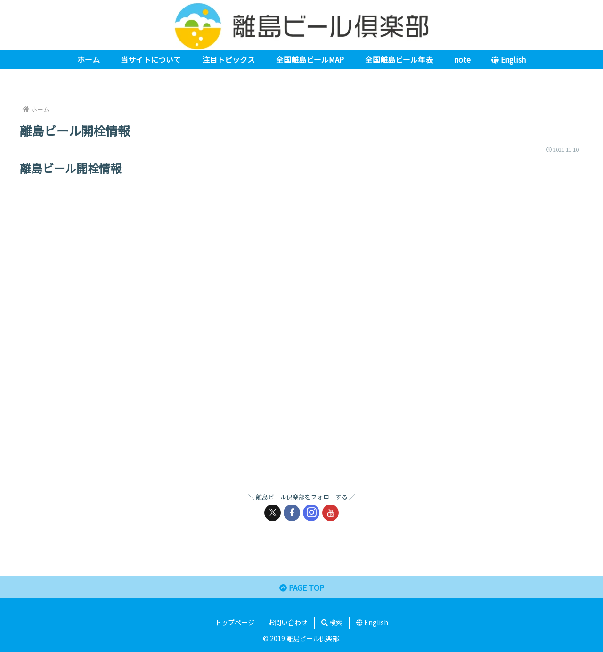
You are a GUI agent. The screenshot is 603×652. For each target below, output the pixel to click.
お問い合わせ (288, 622)
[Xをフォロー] (272, 513)
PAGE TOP (301, 587)
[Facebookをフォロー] (292, 513)
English (372, 622)
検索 (331, 622)
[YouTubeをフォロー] (330, 513)
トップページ (234, 622)
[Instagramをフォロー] (311, 513)
